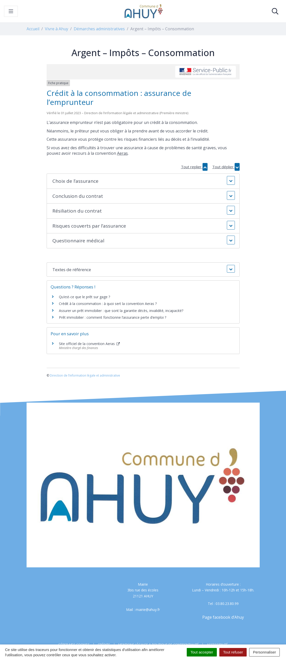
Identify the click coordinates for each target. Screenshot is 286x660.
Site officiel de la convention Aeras (89, 343)
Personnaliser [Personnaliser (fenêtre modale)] (264, 652)
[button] (143, 181)
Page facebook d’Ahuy (223, 617)
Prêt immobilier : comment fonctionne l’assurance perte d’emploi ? (112, 317)
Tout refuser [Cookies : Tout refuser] (233, 652)
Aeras (122, 153)
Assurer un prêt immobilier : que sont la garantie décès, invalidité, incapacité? (121, 310)
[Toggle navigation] (11, 11)
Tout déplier (226, 167)
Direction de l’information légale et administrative (85, 375)
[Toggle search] (275, 11)
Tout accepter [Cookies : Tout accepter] (201, 652)
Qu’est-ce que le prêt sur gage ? (84, 296)
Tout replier (194, 167)
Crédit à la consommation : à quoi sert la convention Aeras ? (108, 303)
